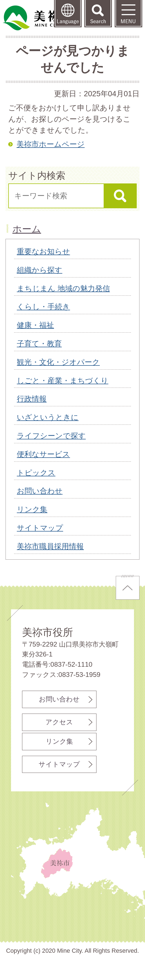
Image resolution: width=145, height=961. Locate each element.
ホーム (26, 229)
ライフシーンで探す (51, 435)
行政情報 (32, 398)
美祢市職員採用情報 (50, 546)
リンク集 (32, 509)
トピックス (36, 472)
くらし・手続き (43, 306)
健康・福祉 (35, 325)
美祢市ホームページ (51, 144)
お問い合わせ (40, 491)
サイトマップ (40, 528)
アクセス (59, 722)
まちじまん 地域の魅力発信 (63, 288)
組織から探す (39, 270)
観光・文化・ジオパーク (58, 362)
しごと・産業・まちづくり (62, 380)
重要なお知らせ (43, 251)
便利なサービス (43, 454)
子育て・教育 (39, 343)
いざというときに (48, 417)
